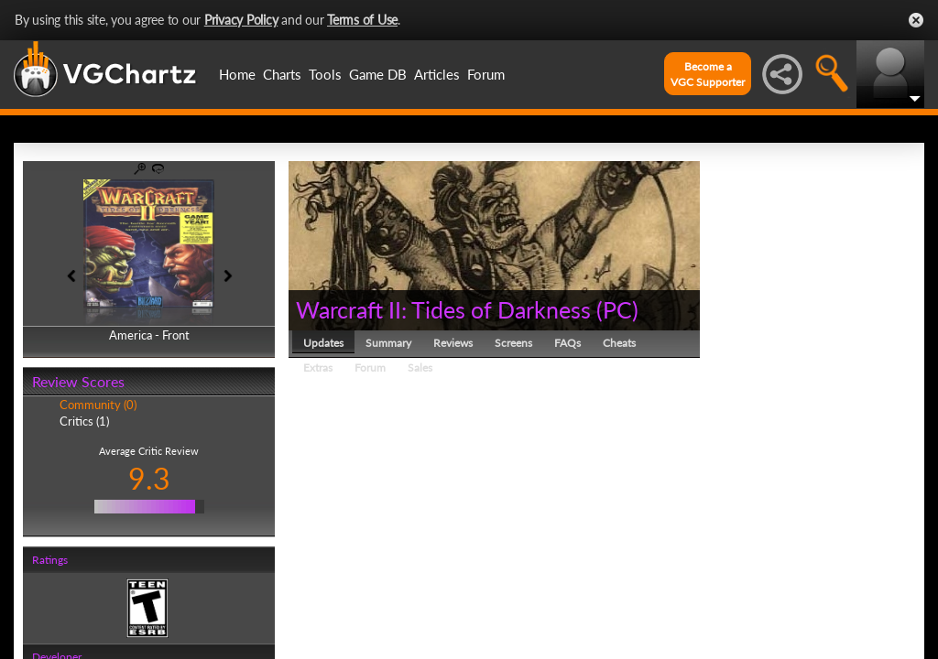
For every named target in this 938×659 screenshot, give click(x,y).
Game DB (378, 74)
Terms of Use (362, 19)
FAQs (567, 343)
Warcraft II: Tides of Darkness (443, 309)
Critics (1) (84, 421)
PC (617, 309)
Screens (513, 343)
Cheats (619, 343)
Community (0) (98, 404)
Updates (323, 343)
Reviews (453, 343)
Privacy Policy (241, 19)
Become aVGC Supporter (708, 74)
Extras (318, 367)
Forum (486, 74)
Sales (420, 367)
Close (916, 20)
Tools (325, 74)
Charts (282, 74)
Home (237, 74)
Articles (437, 74)
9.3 (149, 478)
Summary (388, 343)
